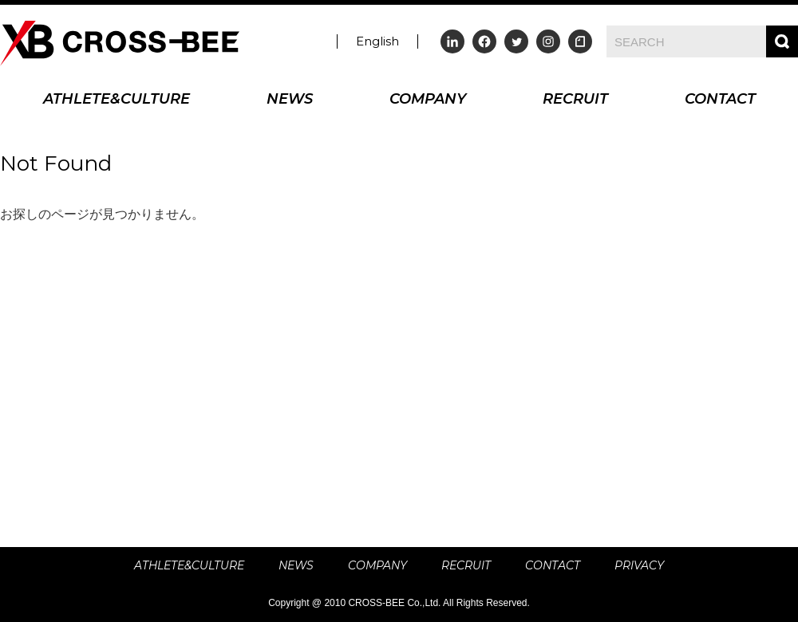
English (377, 41)
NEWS (290, 100)
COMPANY (427, 100)
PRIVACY (639, 565)
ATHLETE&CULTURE (116, 100)
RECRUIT (575, 100)
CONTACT (720, 100)
